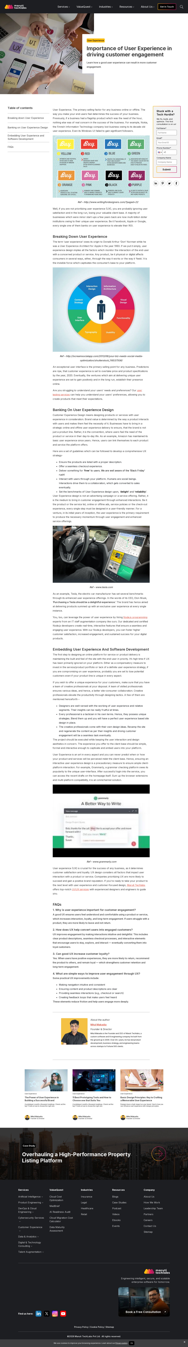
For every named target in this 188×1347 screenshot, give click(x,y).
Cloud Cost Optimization (56, 1198)
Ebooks (116, 1220)
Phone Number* (164, 148)
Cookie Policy (97, 1327)
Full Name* (161, 128)
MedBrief (54, 1206)
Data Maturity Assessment (57, 1229)
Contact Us (150, 1226)
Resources (126, 6)
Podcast (116, 1208)
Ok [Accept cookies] (131, 1343)
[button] (159, 152)
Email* (159, 138)
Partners (148, 1214)
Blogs (115, 1196)
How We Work (152, 1202)
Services (64, 6)
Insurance (86, 1196)
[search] (181, 7)
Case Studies (119, 1202)
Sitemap (148, 1231)
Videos (116, 1214)
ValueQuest (84, 6)
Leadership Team (153, 1208)
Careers (148, 1220)
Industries (106, 6)
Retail (84, 1214)
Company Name (164, 158)
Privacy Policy (81, 1327)
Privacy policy (121, 1343)
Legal (84, 1202)
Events (116, 1226)
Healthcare (87, 1208)
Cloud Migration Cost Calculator (61, 1219)
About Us (147, 6)
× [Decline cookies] (184, 1342)
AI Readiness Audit (59, 1211)
